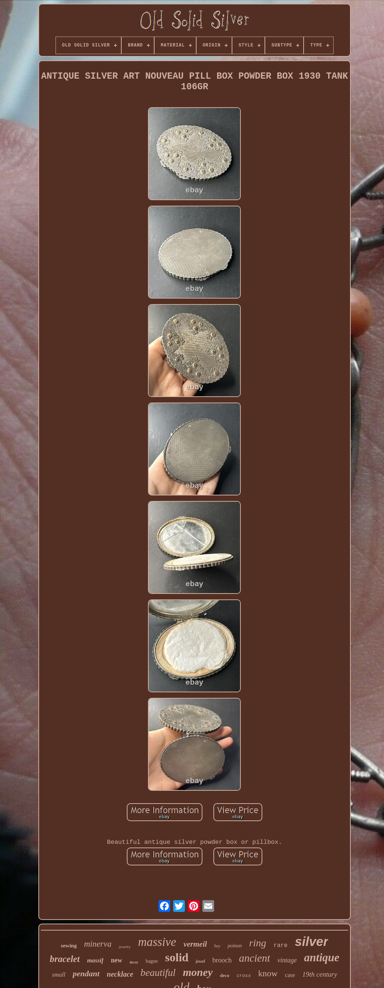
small (58, 974)
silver (311, 941)
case (290, 975)
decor (133, 962)
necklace (120, 974)
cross (243, 975)
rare (281, 945)
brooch (222, 960)
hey (217, 945)
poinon (235, 945)
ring (257, 942)
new (116, 960)
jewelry (124, 946)
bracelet (65, 959)
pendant (86, 973)
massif (95, 960)
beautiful (158, 972)
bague (151, 961)
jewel (200, 961)
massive (157, 941)
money (198, 972)
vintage (287, 960)
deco (224, 975)
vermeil (195, 944)
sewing (69, 945)
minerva (97, 943)
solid (177, 957)
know (267, 973)
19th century (319, 974)
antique (321, 957)
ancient (254, 958)
